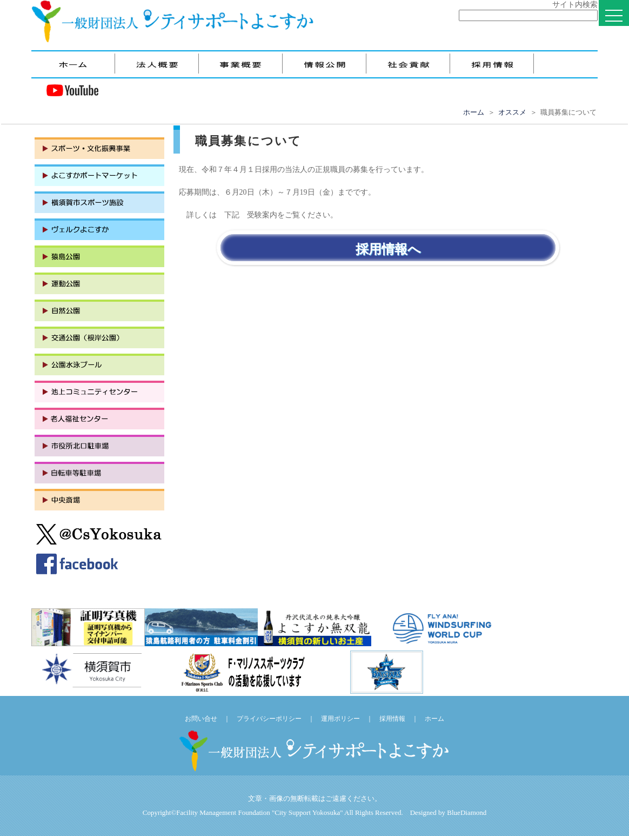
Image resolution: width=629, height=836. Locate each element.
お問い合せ (201, 718)
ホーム (473, 112)
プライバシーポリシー (269, 718)
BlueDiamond (466, 812)
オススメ (512, 112)
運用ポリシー (340, 718)
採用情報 (392, 718)
